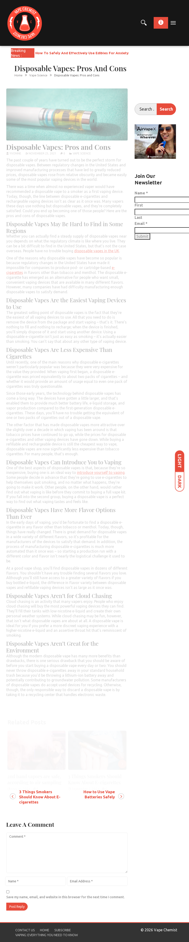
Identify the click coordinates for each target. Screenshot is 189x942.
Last (138, 217)
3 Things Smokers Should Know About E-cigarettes (39, 797)
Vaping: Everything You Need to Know (46, 935)
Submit (142, 236)
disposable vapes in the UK (96, 247)
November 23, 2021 (42, 150)
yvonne (15, 150)
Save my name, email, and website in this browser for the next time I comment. (65, 897)
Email (141, 223)
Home (44, 930)
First (139, 205)
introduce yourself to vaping (101, 469)
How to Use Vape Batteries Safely (99, 794)
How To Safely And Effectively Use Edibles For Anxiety (82, 53)
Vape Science (82, 150)
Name (141, 193)
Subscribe (62, 930)
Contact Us (25, 930)
